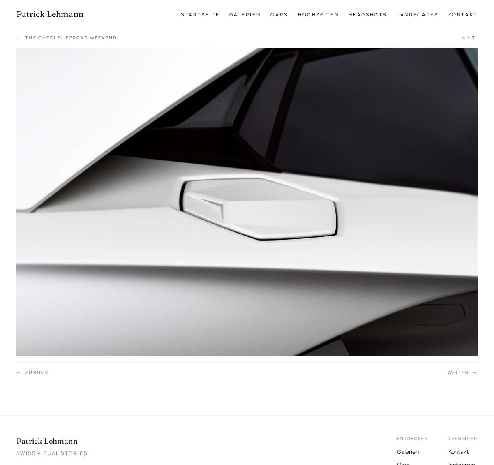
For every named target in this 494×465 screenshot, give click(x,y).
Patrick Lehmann (47, 441)
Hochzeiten (318, 14)
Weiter (463, 372)
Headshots (368, 14)
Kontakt (463, 14)
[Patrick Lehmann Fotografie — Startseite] (49, 14)
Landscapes (417, 14)
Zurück (32, 372)
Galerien (245, 14)
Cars (279, 14)
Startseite (200, 14)
